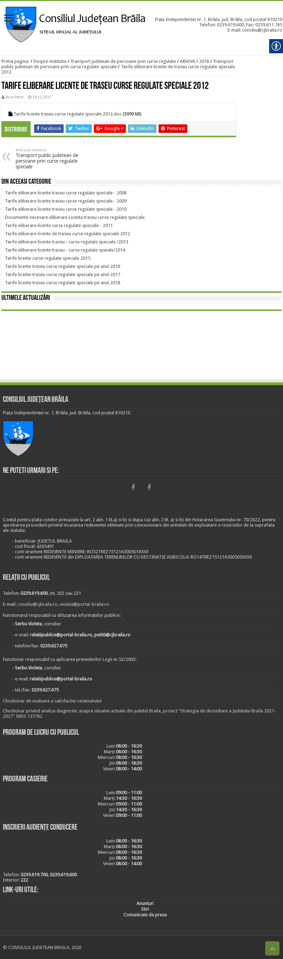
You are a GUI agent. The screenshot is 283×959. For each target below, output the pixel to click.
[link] (9, 19)
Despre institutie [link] (49, 61)
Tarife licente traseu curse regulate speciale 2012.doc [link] (68, 114)
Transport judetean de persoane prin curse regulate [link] (123, 61)
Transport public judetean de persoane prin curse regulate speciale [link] (52, 158)
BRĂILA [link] (141, 346)
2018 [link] (204, 61)
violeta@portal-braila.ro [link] (84, 604)
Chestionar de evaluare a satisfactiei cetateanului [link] (52, 701)
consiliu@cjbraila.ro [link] (37, 604)
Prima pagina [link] (14, 61)
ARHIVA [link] (187, 61)
